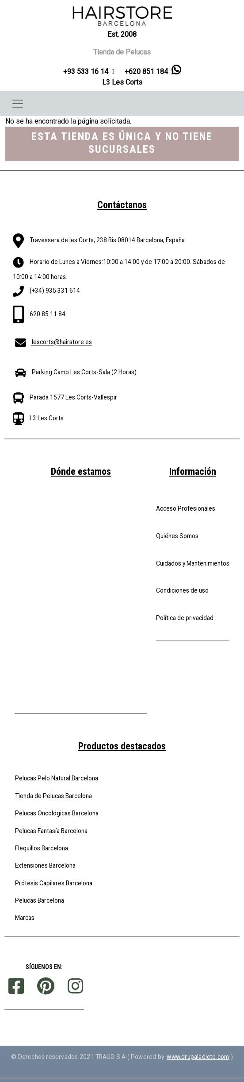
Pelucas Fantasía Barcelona (51, 830)
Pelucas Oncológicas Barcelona (57, 813)
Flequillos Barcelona (41, 848)
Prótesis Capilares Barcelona (53, 883)
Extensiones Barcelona (45, 865)
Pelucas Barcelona (39, 900)
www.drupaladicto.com (198, 1056)
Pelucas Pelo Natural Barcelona (56, 778)
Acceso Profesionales (185, 508)
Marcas (24, 917)
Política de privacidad (185, 617)
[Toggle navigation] (17, 103)
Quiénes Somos (177, 535)
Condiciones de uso (182, 590)
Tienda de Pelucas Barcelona (53, 795)
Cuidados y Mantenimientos (192, 563)
